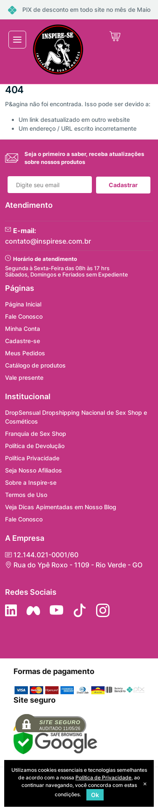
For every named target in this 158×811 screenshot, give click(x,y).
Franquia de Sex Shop (35, 433)
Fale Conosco (24, 316)
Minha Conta (22, 328)
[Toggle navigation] (17, 39)
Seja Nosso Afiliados (33, 470)
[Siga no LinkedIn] (11, 610)
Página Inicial (23, 304)
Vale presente (24, 377)
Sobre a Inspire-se (30, 482)
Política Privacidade (32, 458)
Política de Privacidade (103, 777)
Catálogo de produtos (35, 365)
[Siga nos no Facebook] (33, 610)
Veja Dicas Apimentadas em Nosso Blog (60, 506)
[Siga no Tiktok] (79, 610)
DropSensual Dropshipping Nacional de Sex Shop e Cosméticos (76, 417)
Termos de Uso (26, 494)
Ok (95, 794)
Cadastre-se (22, 340)
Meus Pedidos (25, 353)
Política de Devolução (34, 445)
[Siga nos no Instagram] (103, 610)
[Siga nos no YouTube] (56, 610)
